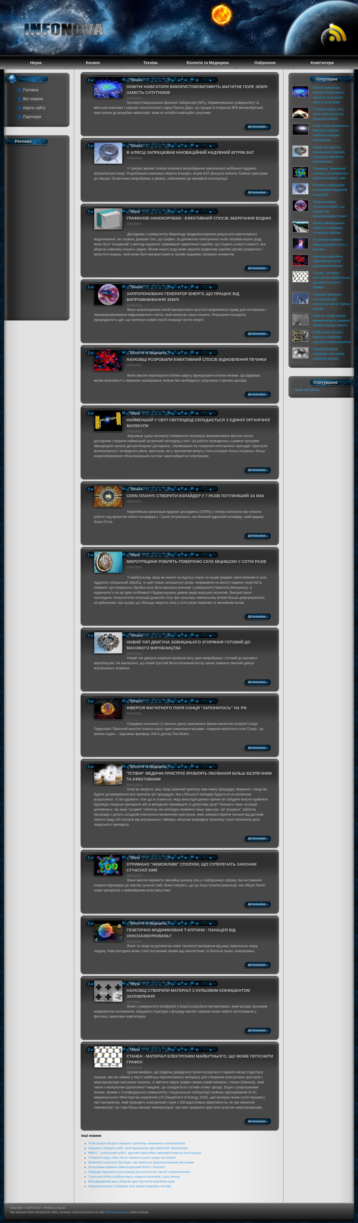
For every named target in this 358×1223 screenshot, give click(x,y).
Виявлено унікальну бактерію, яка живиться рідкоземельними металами (141, 1162)
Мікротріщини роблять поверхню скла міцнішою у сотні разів (197, 561)
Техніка (136, 80)
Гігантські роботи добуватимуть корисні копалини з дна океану (134, 1176)
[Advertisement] (39, 232)
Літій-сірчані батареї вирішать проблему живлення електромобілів (136, 1143)
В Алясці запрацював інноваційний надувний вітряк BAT (190, 152)
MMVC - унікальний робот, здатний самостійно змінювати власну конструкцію (144, 1152)
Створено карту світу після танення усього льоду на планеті (132, 1157)
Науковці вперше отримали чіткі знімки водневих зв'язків (129, 1186)
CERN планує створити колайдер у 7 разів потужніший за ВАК (195, 496)
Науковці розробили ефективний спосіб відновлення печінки (197, 359)
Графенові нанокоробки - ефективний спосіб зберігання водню (199, 218)
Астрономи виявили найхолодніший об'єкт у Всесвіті (126, 1167)
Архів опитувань (307, 390)
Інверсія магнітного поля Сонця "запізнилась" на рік (187, 708)
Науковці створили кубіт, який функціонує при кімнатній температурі (138, 1148)
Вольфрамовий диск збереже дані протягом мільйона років (131, 1181)
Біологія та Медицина (148, 353)
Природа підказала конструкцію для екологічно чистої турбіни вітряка (139, 1171)
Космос (136, 701)
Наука (135, 211)
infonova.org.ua (116, 1212)
